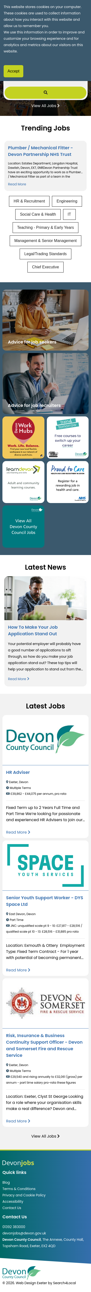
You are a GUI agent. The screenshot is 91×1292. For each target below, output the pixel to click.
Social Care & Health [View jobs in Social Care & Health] (38, 214)
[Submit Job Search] (46, 93)
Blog (6, 1182)
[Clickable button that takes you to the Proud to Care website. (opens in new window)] (68, 482)
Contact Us (11, 1207)
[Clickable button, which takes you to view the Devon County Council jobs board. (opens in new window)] (23, 526)
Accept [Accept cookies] (13, 71)
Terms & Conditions (18, 1188)
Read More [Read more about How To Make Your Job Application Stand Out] (18, 678)
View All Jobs (45, 105)
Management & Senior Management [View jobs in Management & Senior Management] (45, 241)
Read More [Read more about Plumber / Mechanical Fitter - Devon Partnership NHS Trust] (17, 184)
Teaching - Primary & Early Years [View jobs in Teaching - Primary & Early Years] (45, 227)
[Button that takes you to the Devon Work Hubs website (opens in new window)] (23, 437)
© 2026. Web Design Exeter (24, 1283)
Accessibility (12, 1201)
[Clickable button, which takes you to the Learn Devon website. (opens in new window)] (23, 482)
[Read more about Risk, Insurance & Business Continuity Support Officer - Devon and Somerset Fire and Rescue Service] (18, 1121)
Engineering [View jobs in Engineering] (67, 201)
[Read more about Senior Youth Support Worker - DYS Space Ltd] (18, 970)
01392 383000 (13, 1226)
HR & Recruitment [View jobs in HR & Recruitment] (29, 201)
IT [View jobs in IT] (69, 214)
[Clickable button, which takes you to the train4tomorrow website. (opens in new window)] (68, 437)
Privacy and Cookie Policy (24, 1195)
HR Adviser (18, 772)
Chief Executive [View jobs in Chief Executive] (45, 267)
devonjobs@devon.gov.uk (24, 1233)
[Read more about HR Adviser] (18, 832)
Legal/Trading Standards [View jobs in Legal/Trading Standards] (45, 254)
